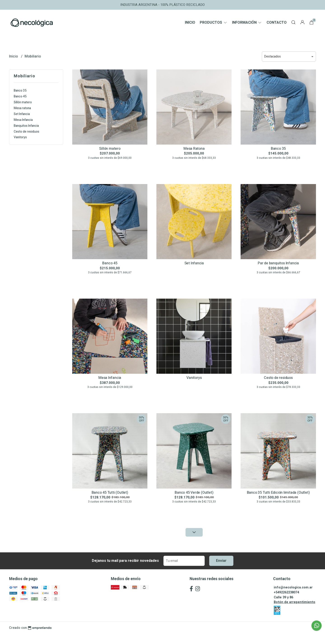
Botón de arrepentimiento (294, 602)
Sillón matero (23, 102)
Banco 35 (20, 90)
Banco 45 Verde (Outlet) (194, 492)
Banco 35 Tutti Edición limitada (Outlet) (278, 492)
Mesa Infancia (23, 120)
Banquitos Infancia (26, 125)
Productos (214, 22)
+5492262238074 (286, 592)
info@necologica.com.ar (293, 587)
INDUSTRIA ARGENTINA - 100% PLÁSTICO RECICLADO (162, 4)
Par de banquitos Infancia (278, 263)
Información (247, 22)
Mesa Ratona (194, 148)
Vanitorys (20, 137)
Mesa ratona (22, 108)
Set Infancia (22, 114)
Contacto (277, 22)
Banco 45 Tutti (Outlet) (110, 492)
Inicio (190, 22)
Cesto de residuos (26, 131)
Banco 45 (20, 96)
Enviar (221, 560)
